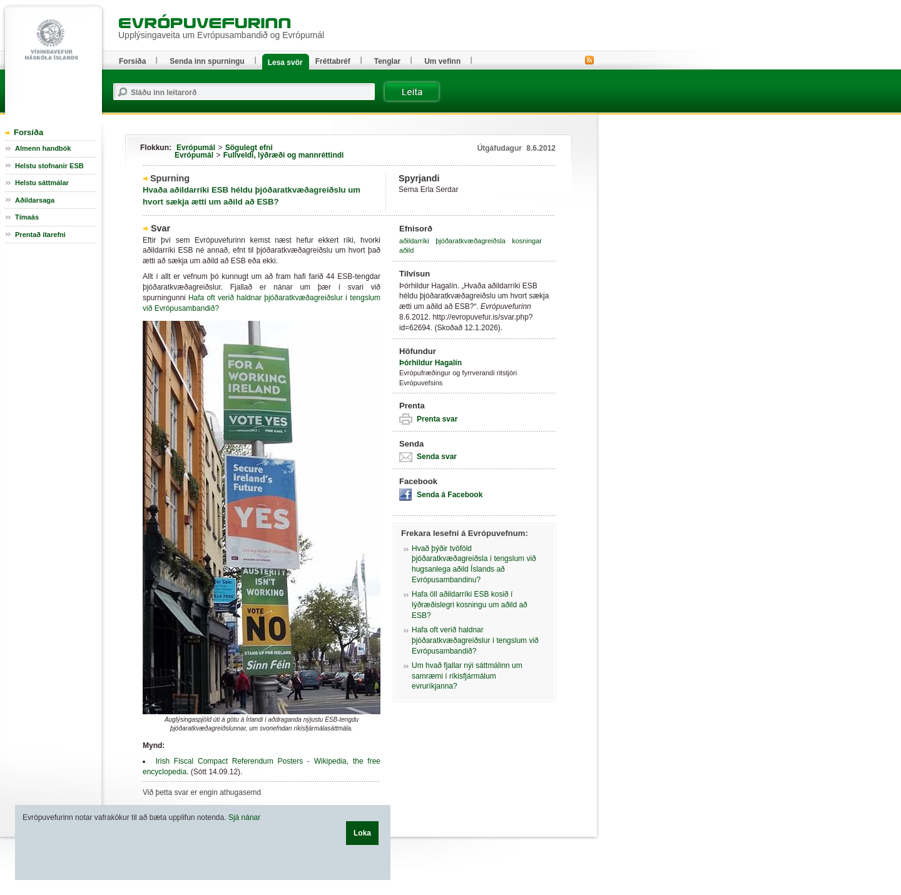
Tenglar (387, 61)
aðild (406, 250)
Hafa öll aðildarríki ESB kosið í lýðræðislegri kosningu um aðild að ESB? (469, 605)
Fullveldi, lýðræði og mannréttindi (283, 155)
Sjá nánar (244, 817)
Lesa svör (285, 62)
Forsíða (28, 132)
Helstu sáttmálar (42, 182)
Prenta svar (437, 419)
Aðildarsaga (34, 200)
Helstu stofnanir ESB (49, 165)
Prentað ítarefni (40, 234)
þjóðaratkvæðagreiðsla (470, 241)
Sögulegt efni (249, 147)
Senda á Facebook (449, 494)
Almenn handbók (43, 148)
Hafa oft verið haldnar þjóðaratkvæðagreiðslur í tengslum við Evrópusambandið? (475, 640)
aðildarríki (414, 241)
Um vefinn (442, 61)
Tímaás (27, 217)
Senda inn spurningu (207, 61)
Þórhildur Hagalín (430, 362)
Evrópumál (195, 147)
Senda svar (437, 456)
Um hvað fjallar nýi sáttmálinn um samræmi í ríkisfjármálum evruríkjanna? (467, 676)
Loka (362, 833)
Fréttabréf (332, 61)
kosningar (527, 241)
